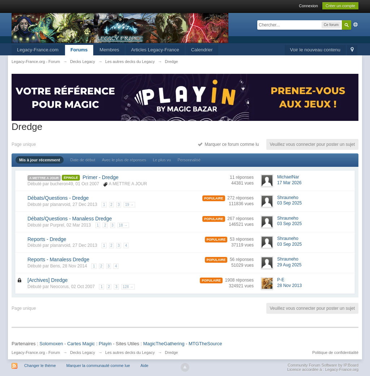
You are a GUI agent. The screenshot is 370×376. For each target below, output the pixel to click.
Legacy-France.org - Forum (36, 352)
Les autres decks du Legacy (130, 352)
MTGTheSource (205, 343)
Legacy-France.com (38, 49)
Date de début (82, 160)
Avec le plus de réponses (124, 160)
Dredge (171, 352)
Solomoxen (51, 343)
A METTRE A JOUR (44, 178)
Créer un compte (340, 6)
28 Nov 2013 (289, 285)
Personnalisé (189, 160)
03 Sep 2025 (289, 203)
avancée (355, 25)
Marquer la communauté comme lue (98, 365)
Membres (109, 49)
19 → (129, 205)
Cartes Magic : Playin (89, 343)
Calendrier (202, 49)
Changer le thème (40, 365)
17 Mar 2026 (289, 182)
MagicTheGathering (163, 343)
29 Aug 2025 (289, 264)
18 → (123, 225)
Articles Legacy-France (155, 49)
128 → (128, 287)
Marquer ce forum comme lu (228, 144)
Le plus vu (162, 160)
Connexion (308, 6)
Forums (79, 49)
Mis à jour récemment (39, 160)
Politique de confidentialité (335, 352)
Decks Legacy (82, 352)
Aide (145, 365)
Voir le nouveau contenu (315, 49)
